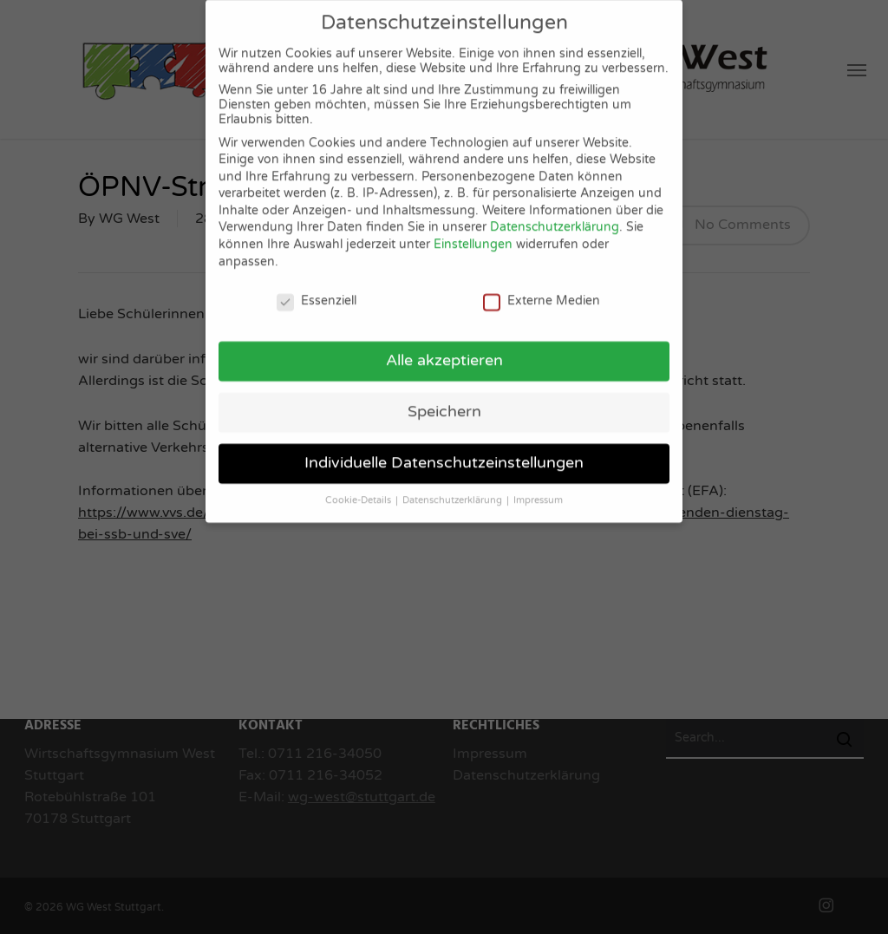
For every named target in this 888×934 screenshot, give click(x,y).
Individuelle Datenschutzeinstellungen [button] (444, 450)
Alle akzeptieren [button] (444, 348)
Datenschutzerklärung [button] (453, 487)
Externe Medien (541, 288)
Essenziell (316, 288)
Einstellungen (473, 232)
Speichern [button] (444, 399)
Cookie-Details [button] (359, 487)
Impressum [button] (538, 487)
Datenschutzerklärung (554, 215)
